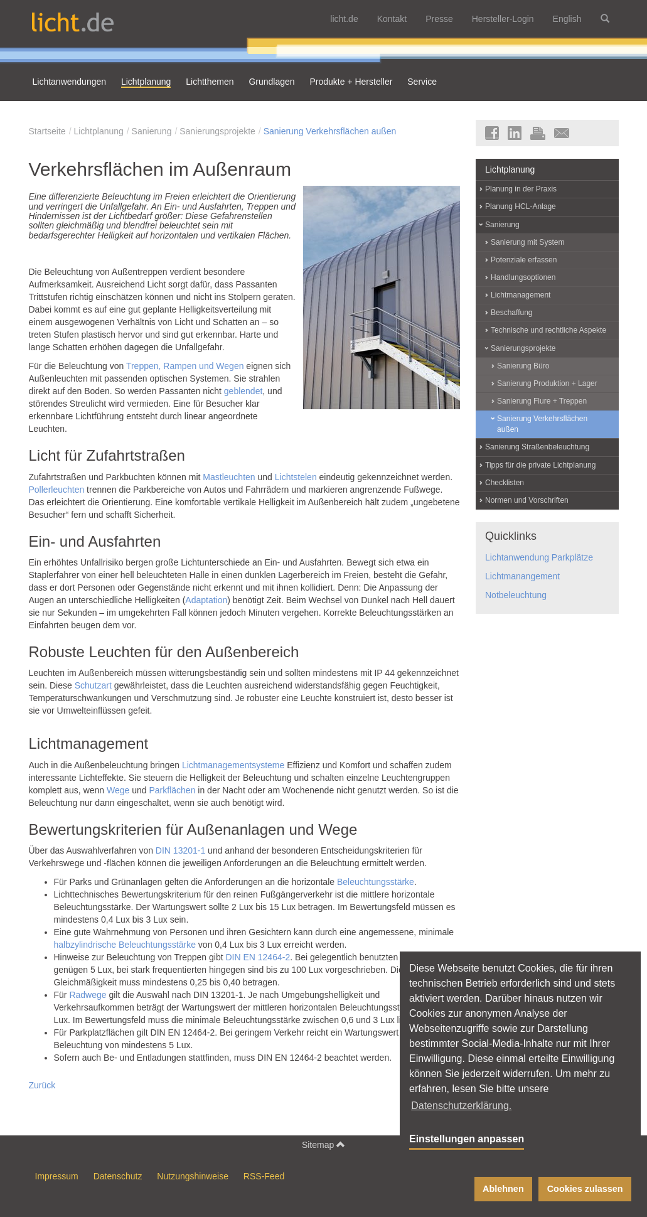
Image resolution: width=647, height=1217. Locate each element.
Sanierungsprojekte (217, 131)
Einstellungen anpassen (466, 1139)
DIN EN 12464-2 (257, 957)
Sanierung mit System (527, 242)
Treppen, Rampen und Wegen (185, 366)
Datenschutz (118, 1176)
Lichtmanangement (522, 576)
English (567, 19)
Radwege (87, 995)
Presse (439, 19)
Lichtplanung (98, 131)
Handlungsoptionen (523, 277)
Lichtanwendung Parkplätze (539, 557)
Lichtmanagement (520, 295)
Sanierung (152, 131)
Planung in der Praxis (521, 189)
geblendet (243, 391)
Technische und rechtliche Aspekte (548, 330)
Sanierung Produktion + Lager (547, 383)
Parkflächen (172, 790)
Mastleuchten (229, 477)
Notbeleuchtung (516, 595)
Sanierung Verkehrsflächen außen (330, 131)
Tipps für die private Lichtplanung (540, 465)
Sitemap (323, 1144)
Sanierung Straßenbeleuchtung (537, 446)
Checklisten (504, 482)
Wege (118, 790)
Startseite (47, 131)
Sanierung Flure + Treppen (542, 401)
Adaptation (206, 600)
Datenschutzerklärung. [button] (461, 1105)
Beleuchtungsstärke (375, 882)
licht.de (344, 19)
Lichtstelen (296, 477)
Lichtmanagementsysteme (233, 765)
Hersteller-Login (503, 19)
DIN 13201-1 (180, 850)
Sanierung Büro (523, 366)
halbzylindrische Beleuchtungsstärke (125, 945)
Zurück (42, 1085)
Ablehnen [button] (503, 1189)
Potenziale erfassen (524, 259)
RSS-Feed (263, 1176)
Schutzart (93, 685)
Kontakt (392, 19)
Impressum (56, 1176)
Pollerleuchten (57, 490)
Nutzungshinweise (192, 1176)
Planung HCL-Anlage (520, 206)
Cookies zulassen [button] (585, 1189)
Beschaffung (512, 312)
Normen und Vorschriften (527, 500)
